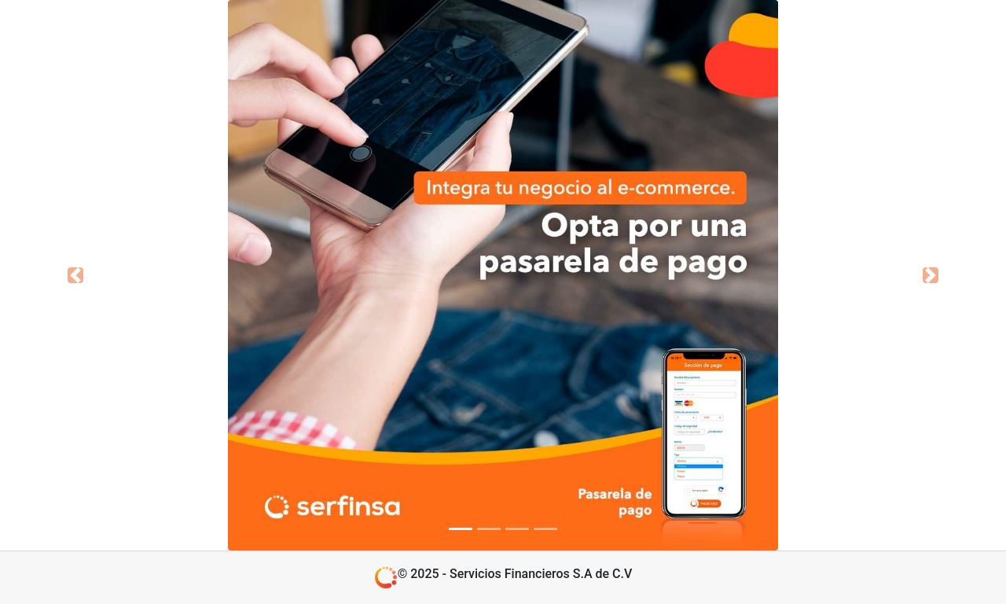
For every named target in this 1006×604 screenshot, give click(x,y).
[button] (75, 275)
